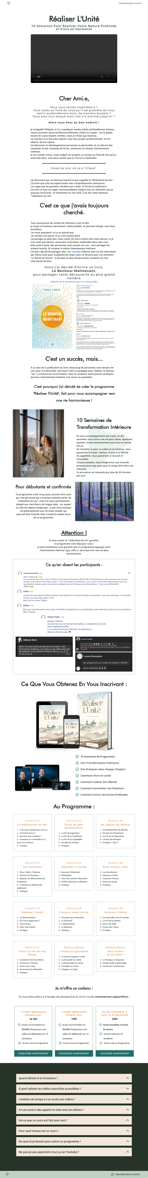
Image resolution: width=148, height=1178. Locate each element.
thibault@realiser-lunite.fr (130, 3)
